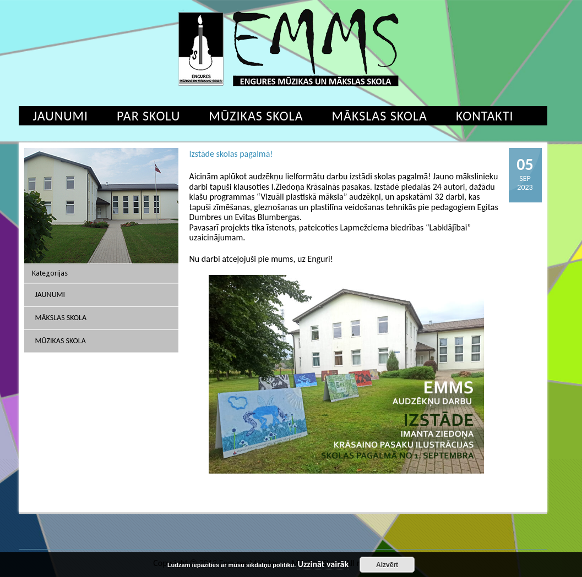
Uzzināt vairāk (323, 564)
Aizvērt (387, 565)
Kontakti (485, 116)
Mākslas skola (379, 116)
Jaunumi (61, 116)
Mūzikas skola (256, 116)
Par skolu (148, 116)
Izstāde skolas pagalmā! (231, 154)
